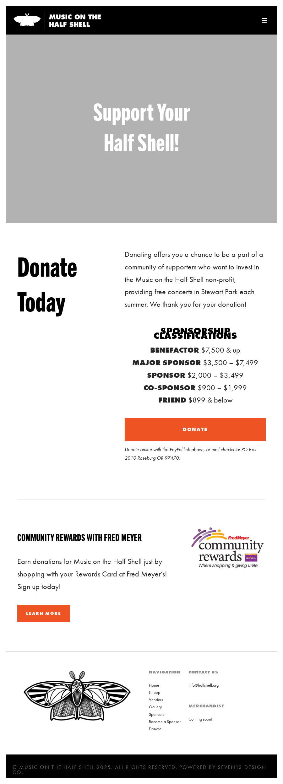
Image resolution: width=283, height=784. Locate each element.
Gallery (155, 707)
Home (154, 685)
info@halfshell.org (203, 685)
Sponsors (156, 714)
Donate (155, 729)
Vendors (156, 699)
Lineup (154, 692)
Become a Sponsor (165, 721)
